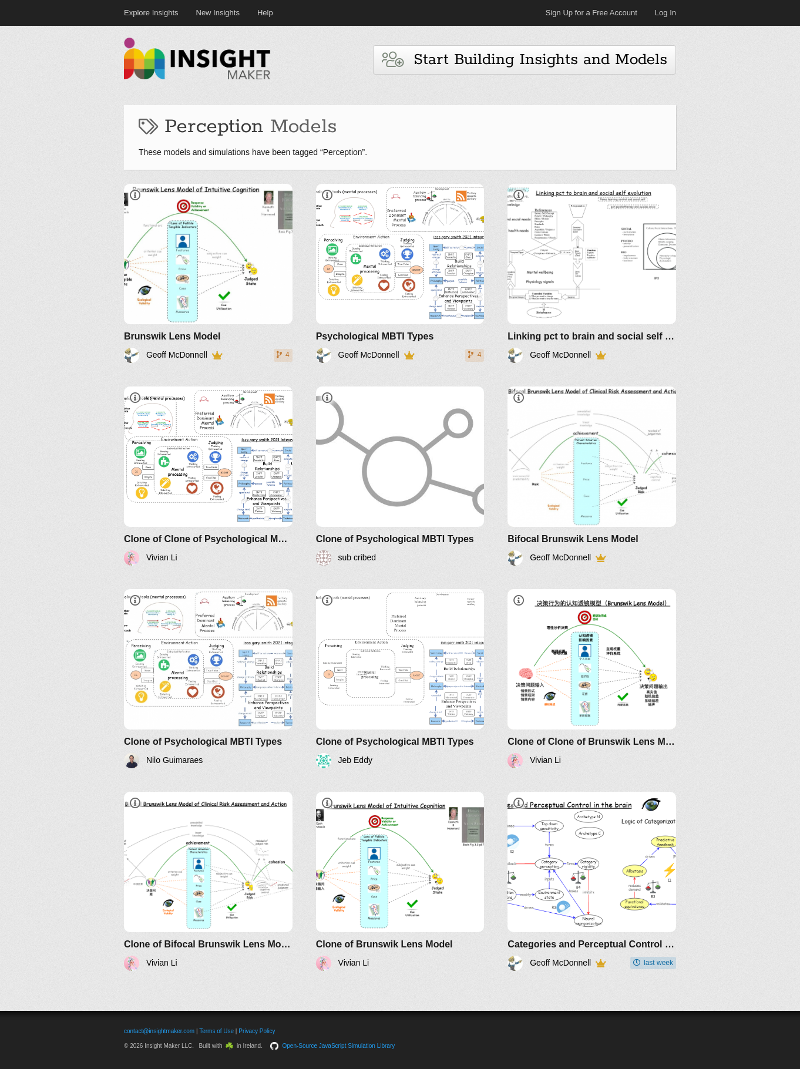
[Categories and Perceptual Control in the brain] (591, 881)
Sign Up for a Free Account (591, 12)
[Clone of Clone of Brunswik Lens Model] (591, 678)
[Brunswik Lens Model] (208, 273)
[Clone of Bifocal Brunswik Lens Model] (208, 881)
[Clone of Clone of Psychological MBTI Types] (208, 476)
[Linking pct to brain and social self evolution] (591, 273)
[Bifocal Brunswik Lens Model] (591, 476)
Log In (665, 12)
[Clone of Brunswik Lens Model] (400, 881)
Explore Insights (151, 12)
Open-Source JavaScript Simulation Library (339, 1046)
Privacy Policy (256, 1031)
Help (265, 12)
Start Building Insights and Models (524, 59)
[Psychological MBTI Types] (400, 273)
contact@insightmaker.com (159, 1031)
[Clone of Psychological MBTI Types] (400, 476)
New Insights (218, 12)
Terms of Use (216, 1031)
